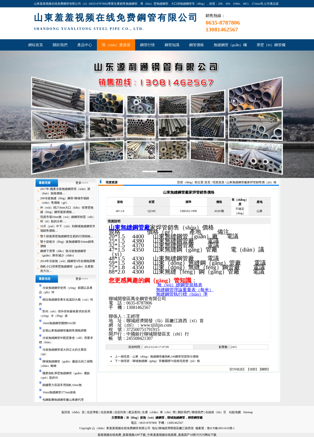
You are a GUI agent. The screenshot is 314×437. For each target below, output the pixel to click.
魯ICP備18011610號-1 (221, 428)
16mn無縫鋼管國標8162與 (59, 323)
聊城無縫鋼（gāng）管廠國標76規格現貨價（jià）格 (166, 361)
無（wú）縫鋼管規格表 (179, 284)
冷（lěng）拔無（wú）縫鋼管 (145, 417)
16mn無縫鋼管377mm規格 (59, 392)
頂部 (252, 369)
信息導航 (93, 412)
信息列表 (120, 412)
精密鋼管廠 (195, 417)
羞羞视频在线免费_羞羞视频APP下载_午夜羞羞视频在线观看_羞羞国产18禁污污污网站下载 (157, 435)
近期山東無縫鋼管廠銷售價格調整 (64, 330)
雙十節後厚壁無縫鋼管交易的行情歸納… (66, 236)
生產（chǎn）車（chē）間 (159, 412)
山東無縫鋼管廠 (129, 227)
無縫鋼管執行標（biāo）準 (182, 294)
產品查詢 (134, 412)
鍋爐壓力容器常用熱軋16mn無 (61, 385)
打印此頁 (237, 369)
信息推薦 (106, 412)
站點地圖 (235, 412)
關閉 (264, 369)
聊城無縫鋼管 (176, 417)
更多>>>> (82, 183)
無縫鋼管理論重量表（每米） (184, 289)
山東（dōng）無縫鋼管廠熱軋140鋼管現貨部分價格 (165, 356)
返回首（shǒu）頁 (73, 412)
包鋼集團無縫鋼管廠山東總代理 (63, 399)
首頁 (207, 182)
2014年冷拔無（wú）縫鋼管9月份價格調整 (67, 261)
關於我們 (184, 412)
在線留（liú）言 (215, 412)
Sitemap (248, 412)
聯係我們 (197, 412)
